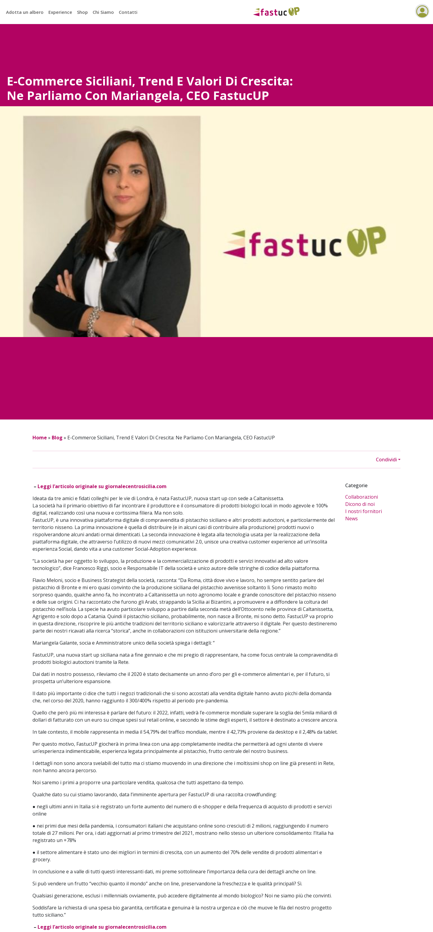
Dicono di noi (360, 504)
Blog (57, 437)
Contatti (128, 12)
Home (39, 437)
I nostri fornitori (363, 511)
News (351, 518)
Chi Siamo (103, 12)
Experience (60, 12)
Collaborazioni (361, 497)
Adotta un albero (25, 12)
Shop (82, 12)
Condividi (386, 459)
